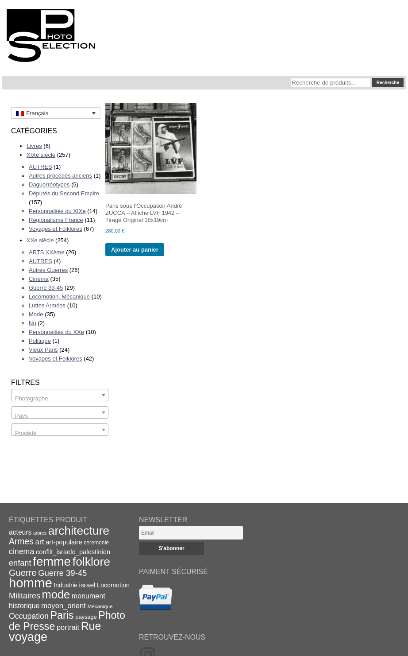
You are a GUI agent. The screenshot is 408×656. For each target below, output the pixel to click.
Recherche (388, 82)
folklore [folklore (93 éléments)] (91, 561)
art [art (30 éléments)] (39, 541)
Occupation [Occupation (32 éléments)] (29, 616)
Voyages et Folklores (55, 228)
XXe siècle (40, 240)
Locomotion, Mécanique (59, 296)
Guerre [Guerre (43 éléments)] (23, 573)
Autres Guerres (48, 270)
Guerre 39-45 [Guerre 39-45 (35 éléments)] (62, 573)
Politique (40, 341)
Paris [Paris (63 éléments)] (62, 615)
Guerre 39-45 (46, 287)
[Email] (191, 533)
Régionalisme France (56, 220)
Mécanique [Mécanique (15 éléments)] (100, 606)
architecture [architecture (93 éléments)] (78, 530)
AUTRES (40, 166)
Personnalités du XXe (56, 332)
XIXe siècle (41, 154)
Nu (32, 323)
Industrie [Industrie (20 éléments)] (65, 585)
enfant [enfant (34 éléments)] (20, 563)
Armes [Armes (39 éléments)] (21, 541)
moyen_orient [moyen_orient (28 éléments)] (63, 606)
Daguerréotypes (49, 184)
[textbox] (60, 398)
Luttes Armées (47, 305)
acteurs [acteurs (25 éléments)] (20, 532)
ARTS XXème (47, 252)
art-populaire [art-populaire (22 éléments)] (64, 542)
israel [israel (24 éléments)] (87, 585)
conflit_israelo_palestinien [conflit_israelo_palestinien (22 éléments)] (73, 551)
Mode (36, 314)
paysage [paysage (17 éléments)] (85, 616)
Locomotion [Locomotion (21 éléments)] (113, 585)
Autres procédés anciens (60, 175)
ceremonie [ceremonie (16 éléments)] (96, 543)
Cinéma (39, 279)
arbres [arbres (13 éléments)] (39, 533)
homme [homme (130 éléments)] (30, 582)
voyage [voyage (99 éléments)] (28, 637)
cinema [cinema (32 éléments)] (21, 551)
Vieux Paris (43, 349)
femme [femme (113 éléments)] (52, 561)
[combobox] (59, 395)
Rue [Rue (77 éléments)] (91, 626)
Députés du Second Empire (64, 193)
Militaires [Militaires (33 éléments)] (24, 595)
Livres (34, 146)
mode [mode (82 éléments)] (56, 594)
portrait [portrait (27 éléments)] (68, 627)
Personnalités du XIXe (57, 211)
